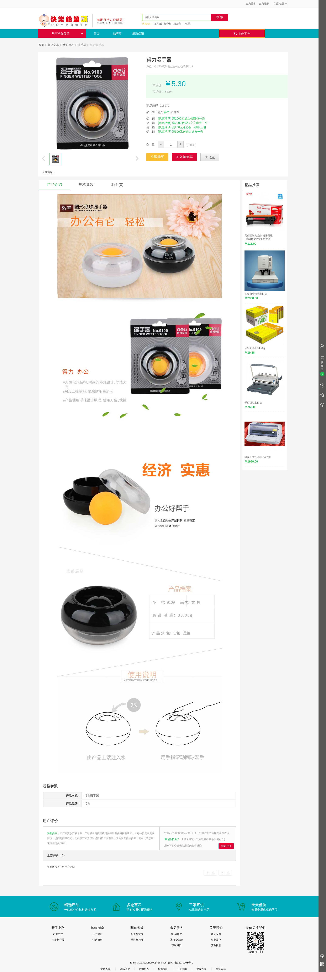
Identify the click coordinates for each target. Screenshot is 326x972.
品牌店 (117, 33)
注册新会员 (58, 939)
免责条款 (105, 968)
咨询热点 (144, 968)
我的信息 (280, 3)
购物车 (241, 33)
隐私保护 (125, 968)
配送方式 (221, 968)
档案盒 (177, 23)
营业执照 (216, 945)
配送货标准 (137, 939)
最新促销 (138, 33)
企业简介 (216, 939)
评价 (116, 185)
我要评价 (226, 846)
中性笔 (186, 23)
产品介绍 (54, 185)
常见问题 (216, 934)
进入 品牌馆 (168, 112)
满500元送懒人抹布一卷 (187, 131)
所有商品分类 (67, 33)
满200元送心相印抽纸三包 (189, 127)
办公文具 (53, 45)
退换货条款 (176, 939)
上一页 (210, 873)
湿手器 (82, 45)
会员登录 (251, 3)
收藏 (210, 157)
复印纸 (158, 23)
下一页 (225, 873)
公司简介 (182, 968)
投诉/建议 (176, 934)
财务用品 (68, 45)
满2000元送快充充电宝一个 (190, 123)
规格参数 (86, 185)
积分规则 (97, 934)
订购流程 (97, 939)
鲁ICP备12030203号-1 (180, 962)
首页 (96, 33)
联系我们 (177, 945)
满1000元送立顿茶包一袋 (188, 118)
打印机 (167, 23)
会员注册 (264, 3)
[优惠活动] (164, 118)
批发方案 (201, 968)
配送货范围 (137, 934)
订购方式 (58, 934)
